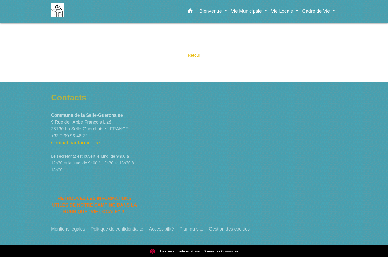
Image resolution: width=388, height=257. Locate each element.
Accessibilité (161, 229)
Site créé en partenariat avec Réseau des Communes (194, 251)
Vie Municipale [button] (247, 11)
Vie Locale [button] (282, 11)
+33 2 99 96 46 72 (69, 135)
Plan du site (191, 229)
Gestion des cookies (229, 229)
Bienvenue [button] (211, 11)
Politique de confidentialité (117, 229)
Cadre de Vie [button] (316, 11)
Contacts (68, 97)
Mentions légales (68, 229)
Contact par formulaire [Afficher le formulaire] (75, 142)
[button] (190, 11)
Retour (194, 55)
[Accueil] (83, 11)
